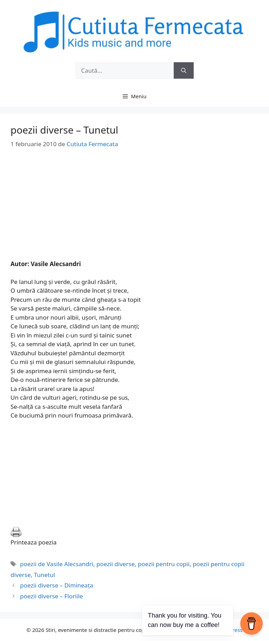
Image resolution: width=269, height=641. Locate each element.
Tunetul (44, 575)
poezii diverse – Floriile (51, 596)
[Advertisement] (134, 210)
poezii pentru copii (164, 564)
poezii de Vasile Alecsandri (56, 564)
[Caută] (184, 70)
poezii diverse (115, 564)
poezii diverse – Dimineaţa (56, 585)
